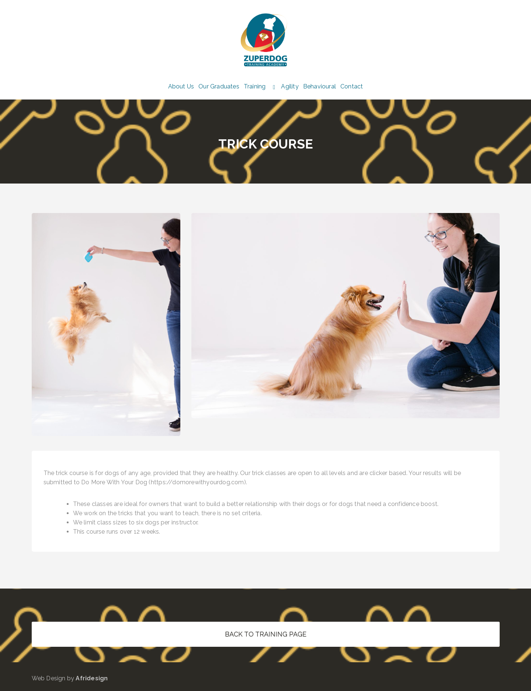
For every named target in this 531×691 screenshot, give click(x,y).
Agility (289, 86)
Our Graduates (218, 86)
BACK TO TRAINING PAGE (265, 634)
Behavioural (319, 86)
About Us (181, 86)
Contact (351, 86)
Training (255, 86)
